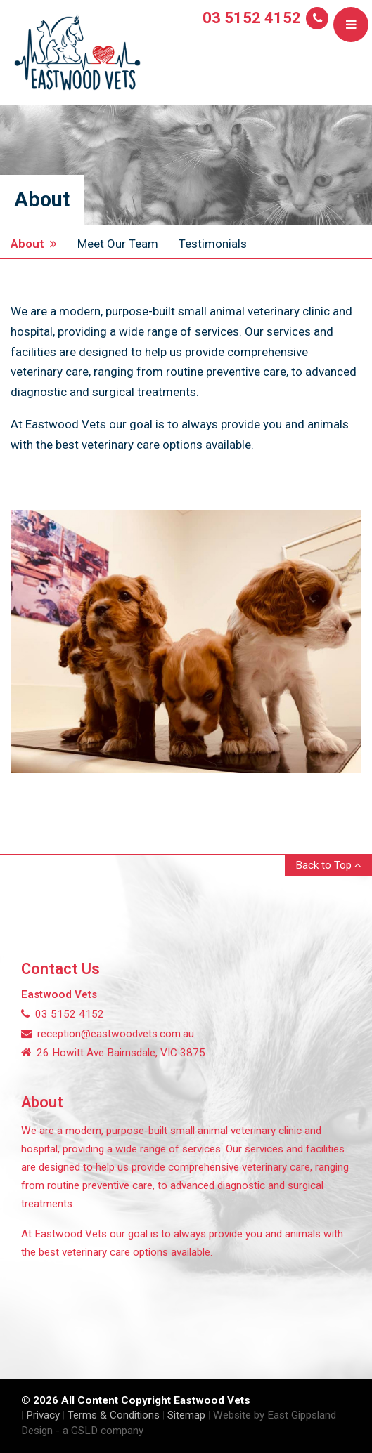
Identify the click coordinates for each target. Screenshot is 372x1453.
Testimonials (213, 244)
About (34, 244)
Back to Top (328, 865)
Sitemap (186, 1415)
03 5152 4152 (252, 17)
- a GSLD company (99, 1430)
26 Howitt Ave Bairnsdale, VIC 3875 (113, 1052)
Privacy (43, 1415)
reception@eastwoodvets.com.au (107, 1033)
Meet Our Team (117, 244)
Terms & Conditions (114, 1415)
